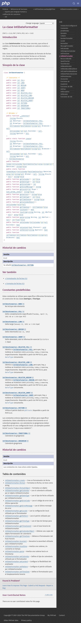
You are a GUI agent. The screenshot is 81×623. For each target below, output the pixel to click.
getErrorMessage (26, 187)
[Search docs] (74, 3)
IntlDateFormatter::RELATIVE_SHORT (16, 393)
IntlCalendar (15, 131)
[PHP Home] (6, 3)
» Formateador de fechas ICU (16, 278)
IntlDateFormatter (17, 159)
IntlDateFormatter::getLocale (16, 511)
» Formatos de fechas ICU (14, 284)
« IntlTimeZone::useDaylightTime (44, 9)
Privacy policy (26, 620)
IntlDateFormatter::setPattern (16, 567)
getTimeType (24, 197)
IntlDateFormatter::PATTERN (22, 265)
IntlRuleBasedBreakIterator (67, 69)
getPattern (24, 194)
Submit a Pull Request (36, 586)
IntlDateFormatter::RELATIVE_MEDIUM (17, 377)
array (40, 164)
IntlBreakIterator (66, 66)
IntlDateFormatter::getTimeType (17, 521)
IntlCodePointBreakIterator (67, 71)
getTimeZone (24, 207)
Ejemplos (64, 33)
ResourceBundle (66, 59)
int (18, 80)
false (24, 166)
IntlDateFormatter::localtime (16, 546)
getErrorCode (25, 184)
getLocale (23, 189)
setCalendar (24, 222)
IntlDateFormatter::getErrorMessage (18, 506)
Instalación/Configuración (67, 26)
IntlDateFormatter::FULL (33, 121)
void (44, 227)
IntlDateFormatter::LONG (12, 322)
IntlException (65, 92)
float (18, 220)
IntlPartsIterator (66, 76)
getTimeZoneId (25, 199)
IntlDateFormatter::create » (69, 9)
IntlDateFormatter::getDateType (17, 496)
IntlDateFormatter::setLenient (16, 562)
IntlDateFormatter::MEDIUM (13, 329)
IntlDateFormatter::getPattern (16, 516)
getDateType (24, 182)
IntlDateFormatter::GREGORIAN (14, 441)
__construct (24, 116)
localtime (23, 212)
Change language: (32, 23)
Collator (63, 36)
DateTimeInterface (30, 164)
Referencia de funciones (19, 9)
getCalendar (24, 179)
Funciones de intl (66, 97)
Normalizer (64, 43)
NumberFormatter (67, 38)
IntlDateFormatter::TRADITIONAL (15, 433)
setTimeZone (11, 235)
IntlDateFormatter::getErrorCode (17, 501)
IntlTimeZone (15, 126)
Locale (63, 41)
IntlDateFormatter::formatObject (17, 488)
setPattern (24, 230)
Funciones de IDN (66, 87)
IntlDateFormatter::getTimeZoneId (18, 526)
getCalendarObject (27, 202)
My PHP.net (52, 615)
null (39, 126)
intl (6, 17)
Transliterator (65, 64)
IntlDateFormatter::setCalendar (17, 556)
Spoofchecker (65, 61)
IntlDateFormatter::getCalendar (17, 491)
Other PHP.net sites (11, 620)
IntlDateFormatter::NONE (12, 304)
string (13, 118)
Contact (62, 615)
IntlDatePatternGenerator (67, 74)
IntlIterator (64, 94)
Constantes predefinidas (65, 29)
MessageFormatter (67, 46)
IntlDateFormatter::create (15, 480)
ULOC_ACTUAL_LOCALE (14, 192)
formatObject (11, 172)
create (28, 139)
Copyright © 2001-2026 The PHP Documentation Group (24, 615)
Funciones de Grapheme (65, 83)
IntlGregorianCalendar (67, 51)
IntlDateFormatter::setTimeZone (17, 572)
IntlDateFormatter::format (15, 483)
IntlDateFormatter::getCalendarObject (19, 531)
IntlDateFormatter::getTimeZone (17, 536)
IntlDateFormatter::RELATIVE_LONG (16, 362)
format (8, 164)
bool (32, 210)
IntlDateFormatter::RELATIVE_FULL (16, 347)
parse (22, 217)
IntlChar (63, 89)
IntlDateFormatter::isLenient (16, 541)
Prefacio (5, 9)
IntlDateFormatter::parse (14, 551)
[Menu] (78, 3)
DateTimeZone (26, 126)
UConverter (64, 79)
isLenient (23, 210)
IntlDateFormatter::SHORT (13, 337)
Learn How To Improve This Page (15, 586)
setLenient (24, 227)
